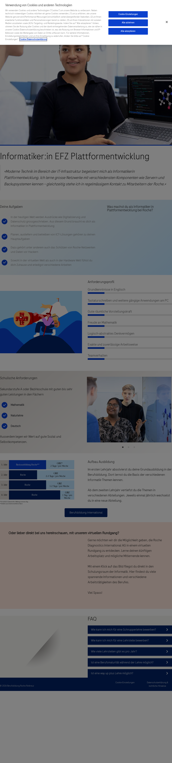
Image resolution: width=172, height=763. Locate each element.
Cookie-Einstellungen (128, 12)
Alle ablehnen (128, 21)
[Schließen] (166, 20)
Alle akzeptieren (128, 29)
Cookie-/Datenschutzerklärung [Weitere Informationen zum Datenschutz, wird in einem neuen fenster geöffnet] (33, 37)
